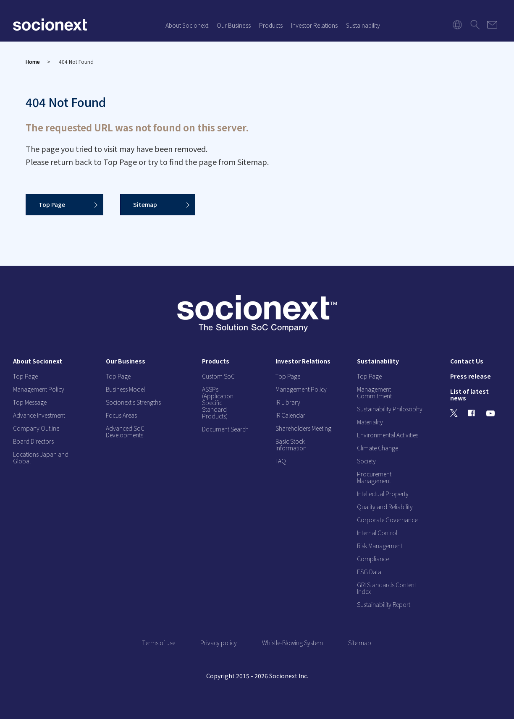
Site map (359, 642)
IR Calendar (290, 415)
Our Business (234, 25)
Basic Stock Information (291, 444)
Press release (470, 376)
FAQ (280, 461)
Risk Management (379, 545)
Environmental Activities (387, 435)
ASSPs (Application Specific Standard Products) (217, 402)
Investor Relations (314, 25)
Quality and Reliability (385, 506)
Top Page (52, 204)
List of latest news (469, 394)
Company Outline (36, 428)
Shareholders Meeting (303, 428)
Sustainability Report (383, 604)
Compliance (373, 558)
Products (271, 25)
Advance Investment (39, 415)
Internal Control (377, 532)
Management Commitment (374, 392)
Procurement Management (374, 477)
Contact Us (466, 361)
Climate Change (377, 448)
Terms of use (158, 642)
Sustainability (363, 25)
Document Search (225, 429)
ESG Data (369, 571)
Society (366, 461)
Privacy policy (218, 642)
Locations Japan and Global (40, 457)
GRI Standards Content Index (386, 588)
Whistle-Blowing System (292, 642)
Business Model (125, 389)
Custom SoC (218, 376)
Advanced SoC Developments (125, 431)
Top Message (30, 402)
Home (33, 61)
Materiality (370, 422)
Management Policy (38, 389)
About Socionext (186, 25)
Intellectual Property (383, 493)
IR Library (287, 402)
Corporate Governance (387, 519)
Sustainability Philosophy (389, 409)
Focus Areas (121, 415)
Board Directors (33, 441)
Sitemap (145, 204)
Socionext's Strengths (133, 402)
